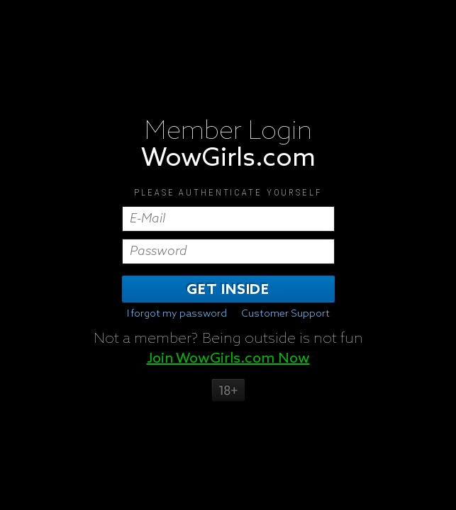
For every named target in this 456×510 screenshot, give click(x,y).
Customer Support (285, 314)
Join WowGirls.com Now (228, 358)
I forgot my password (177, 314)
